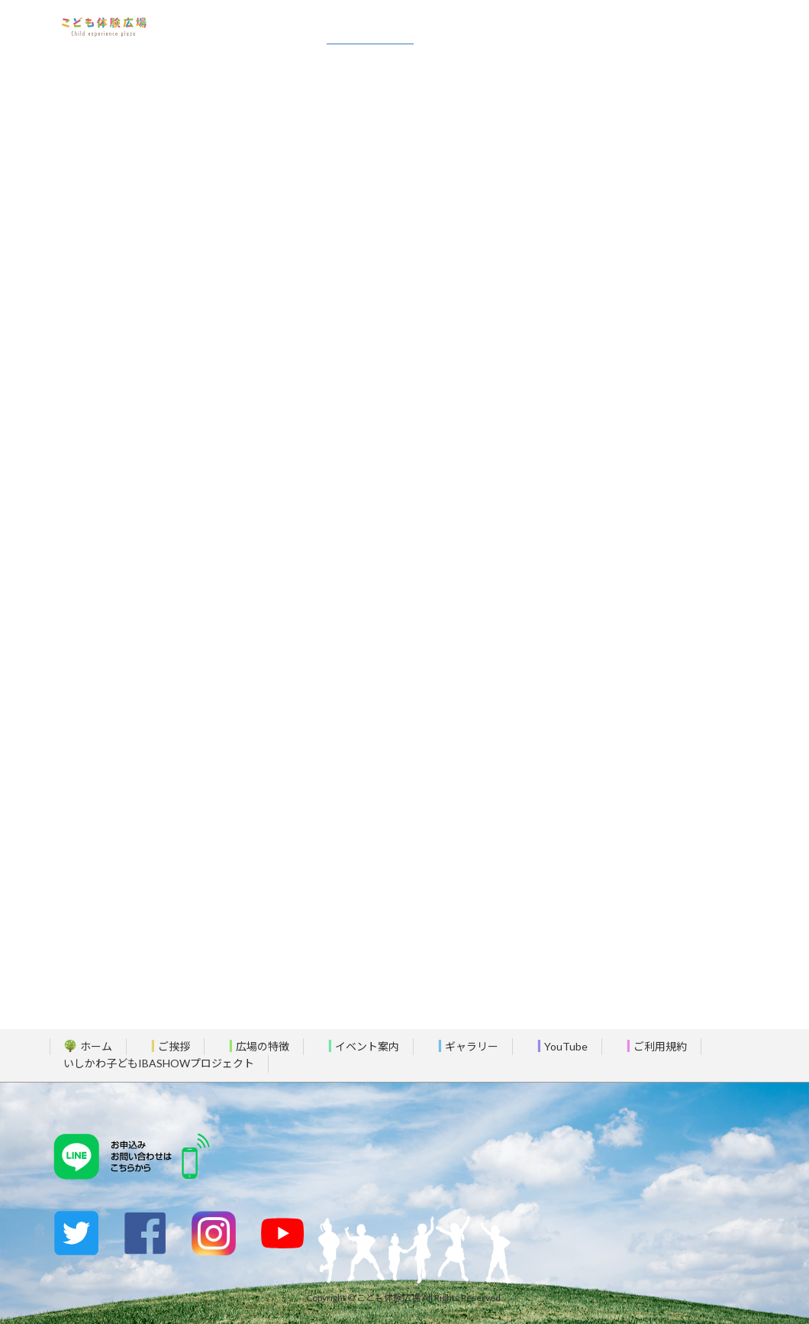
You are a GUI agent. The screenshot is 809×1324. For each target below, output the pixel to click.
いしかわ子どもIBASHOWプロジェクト (158, 1063)
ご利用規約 (652, 1046)
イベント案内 (359, 1046)
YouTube (558, 1046)
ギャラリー (463, 1046)
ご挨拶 (166, 1046)
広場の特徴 (254, 1046)
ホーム (88, 1046)
